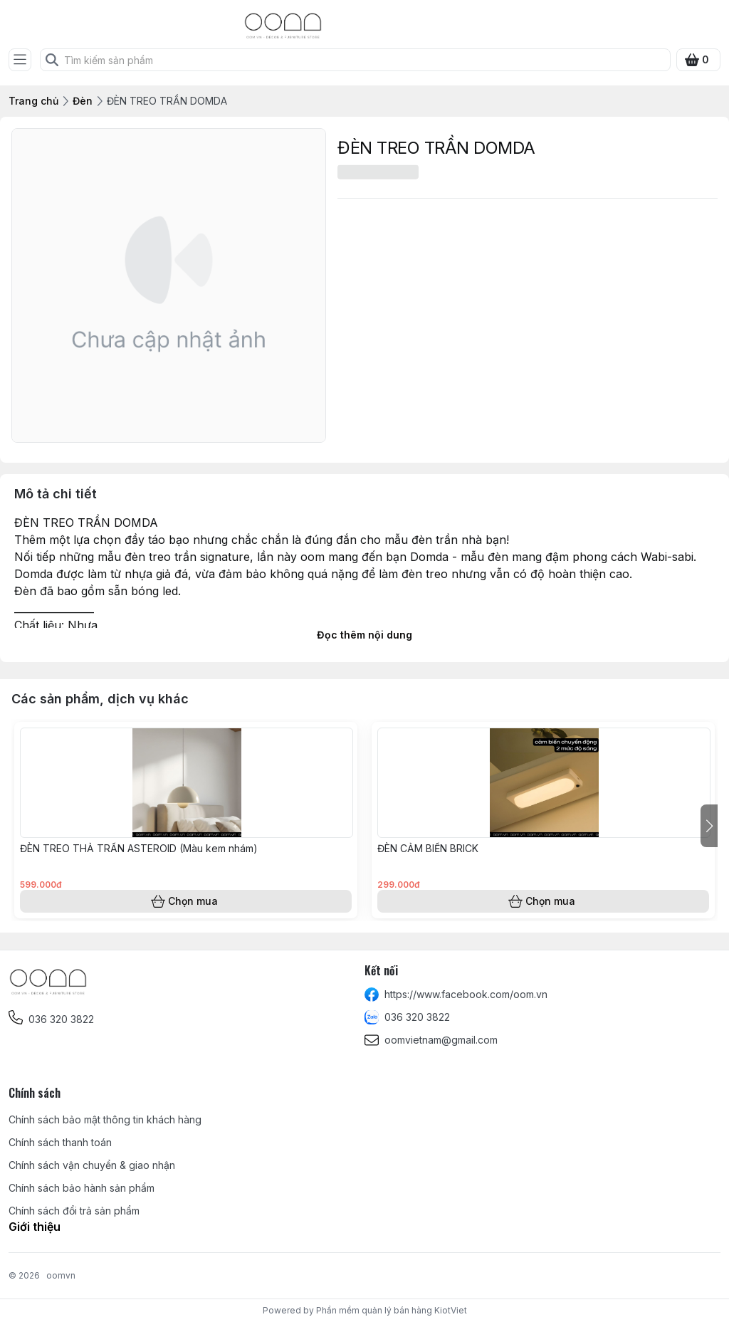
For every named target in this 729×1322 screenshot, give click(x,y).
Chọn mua (186, 901)
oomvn (60, 1275)
